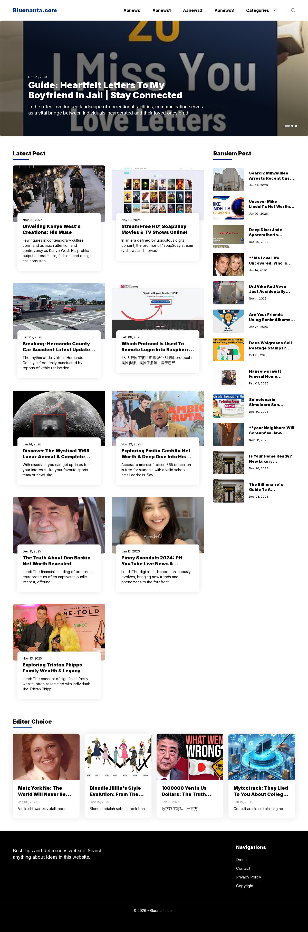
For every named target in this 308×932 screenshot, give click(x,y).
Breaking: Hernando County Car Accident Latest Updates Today (58, 349)
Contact (243, 868)
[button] (293, 10)
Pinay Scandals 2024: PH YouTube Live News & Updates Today (151, 563)
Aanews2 (192, 10)
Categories (264, 10)
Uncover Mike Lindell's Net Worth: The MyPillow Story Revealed (269, 209)
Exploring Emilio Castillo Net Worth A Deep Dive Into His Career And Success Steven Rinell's (155, 459)
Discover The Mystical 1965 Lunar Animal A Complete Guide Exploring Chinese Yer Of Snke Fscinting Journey (57, 459)
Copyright (244, 885)
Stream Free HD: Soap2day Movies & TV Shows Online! (154, 229)
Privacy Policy (248, 877)
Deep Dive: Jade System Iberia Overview (265, 234)
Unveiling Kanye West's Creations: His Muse (52, 229)
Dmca (241, 859)
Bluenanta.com (35, 10)
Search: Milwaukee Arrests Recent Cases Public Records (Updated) (272, 181)
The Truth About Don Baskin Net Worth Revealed (57, 560)
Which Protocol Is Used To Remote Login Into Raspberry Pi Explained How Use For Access (156, 352)
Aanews (131, 10)
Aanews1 (161, 10)
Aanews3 (224, 10)
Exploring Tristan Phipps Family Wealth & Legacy (52, 667)
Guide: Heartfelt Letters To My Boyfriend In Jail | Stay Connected (105, 90)
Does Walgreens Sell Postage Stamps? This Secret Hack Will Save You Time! (271, 350)
